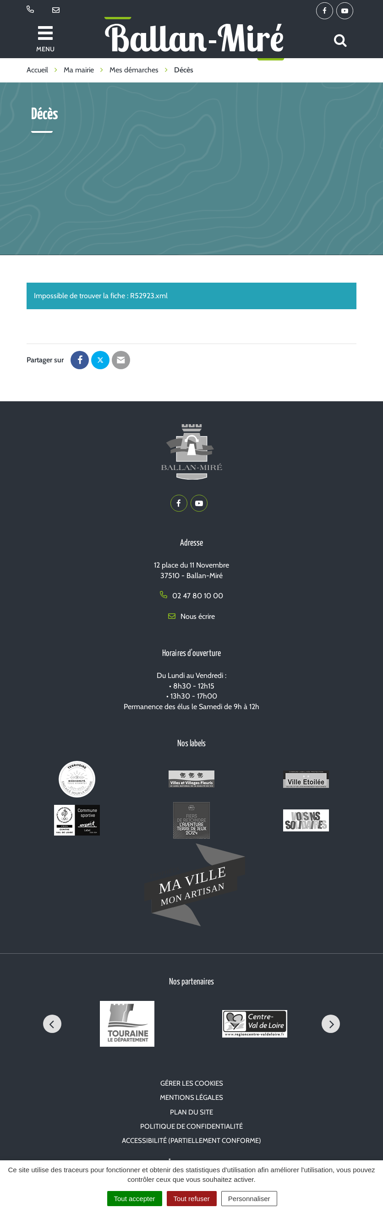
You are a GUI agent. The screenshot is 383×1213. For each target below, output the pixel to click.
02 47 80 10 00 (191, 595)
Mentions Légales (191, 1097)
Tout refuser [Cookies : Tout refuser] (192, 1198)
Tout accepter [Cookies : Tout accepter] (134, 1198)
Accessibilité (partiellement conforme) (191, 1141)
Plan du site (191, 1112)
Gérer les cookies (191, 1083)
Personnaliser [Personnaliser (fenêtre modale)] (249, 1198)
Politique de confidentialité (191, 1126)
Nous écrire (191, 616)
